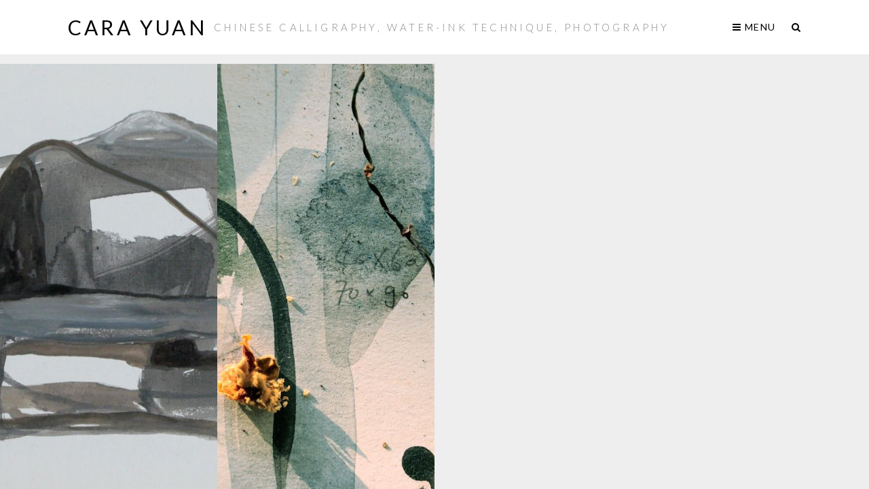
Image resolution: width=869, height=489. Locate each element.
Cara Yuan (137, 27)
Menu (754, 27)
